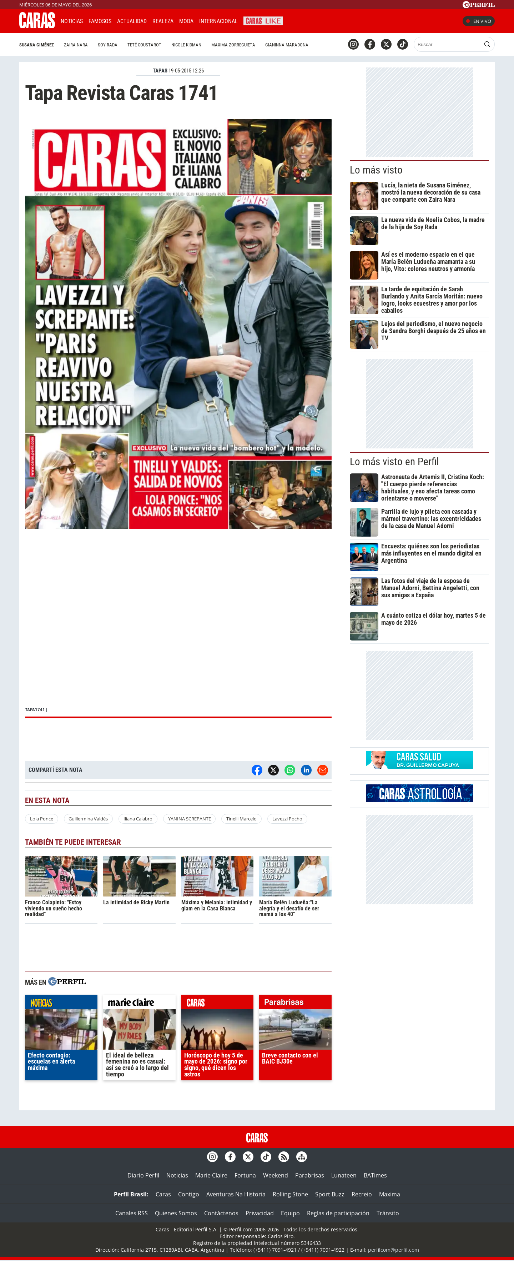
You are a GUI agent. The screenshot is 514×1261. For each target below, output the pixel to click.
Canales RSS (131, 1213)
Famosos (100, 21)
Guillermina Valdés (88, 818)
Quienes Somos (176, 1213)
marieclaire (139, 1003)
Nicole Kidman (186, 44)
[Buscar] (448, 44)
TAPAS (160, 70)
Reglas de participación (338, 1213)
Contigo (188, 1194)
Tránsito (388, 1213)
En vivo (478, 21)
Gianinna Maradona (286, 44)
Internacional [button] (218, 21)
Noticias (72, 21)
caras (217, 1003)
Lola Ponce (41, 818)
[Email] (322, 770)
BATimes (375, 1175)
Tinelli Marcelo (241, 818)
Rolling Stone (290, 1194)
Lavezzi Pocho (287, 818)
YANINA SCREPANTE (189, 818)
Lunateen (344, 1175)
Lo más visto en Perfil (394, 462)
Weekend (275, 1175)
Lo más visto (376, 170)
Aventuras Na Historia (236, 1194)
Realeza (162, 21)
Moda (186, 21)
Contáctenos (221, 1213)
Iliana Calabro (138, 818)
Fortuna (245, 1175)
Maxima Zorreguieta (233, 44)
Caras (163, 1194)
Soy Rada (107, 44)
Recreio (362, 1194)
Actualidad (132, 21)
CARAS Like (263, 20)
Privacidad (260, 1213)
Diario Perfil (143, 1175)
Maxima (389, 1194)
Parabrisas (309, 1175)
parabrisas (295, 1003)
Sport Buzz (329, 1194)
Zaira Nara (76, 44)
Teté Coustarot (144, 44)
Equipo (290, 1213)
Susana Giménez (36, 44)
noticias (61, 1003)
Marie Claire (211, 1175)
